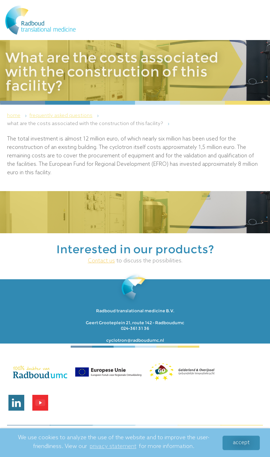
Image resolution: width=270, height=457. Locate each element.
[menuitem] (17, 116)
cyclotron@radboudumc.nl (135, 340)
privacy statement (113, 447)
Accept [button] (241, 444)
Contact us (101, 261)
